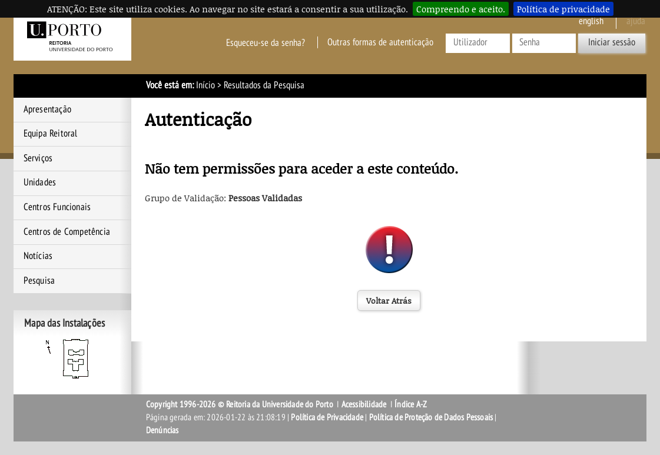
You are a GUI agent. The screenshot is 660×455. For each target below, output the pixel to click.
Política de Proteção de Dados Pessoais (431, 417)
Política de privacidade (563, 9)
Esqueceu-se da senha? (265, 42)
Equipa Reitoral (51, 134)
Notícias (38, 256)
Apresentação (47, 109)
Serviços (38, 158)
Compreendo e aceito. (460, 9)
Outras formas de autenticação (380, 42)
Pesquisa (39, 281)
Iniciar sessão (611, 42)
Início (205, 85)
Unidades (40, 182)
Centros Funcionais (57, 207)
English (591, 21)
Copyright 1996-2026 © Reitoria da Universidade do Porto (239, 404)
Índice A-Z (410, 404)
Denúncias (162, 430)
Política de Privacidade (327, 417)
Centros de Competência (67, 232)
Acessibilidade (364, 404)
